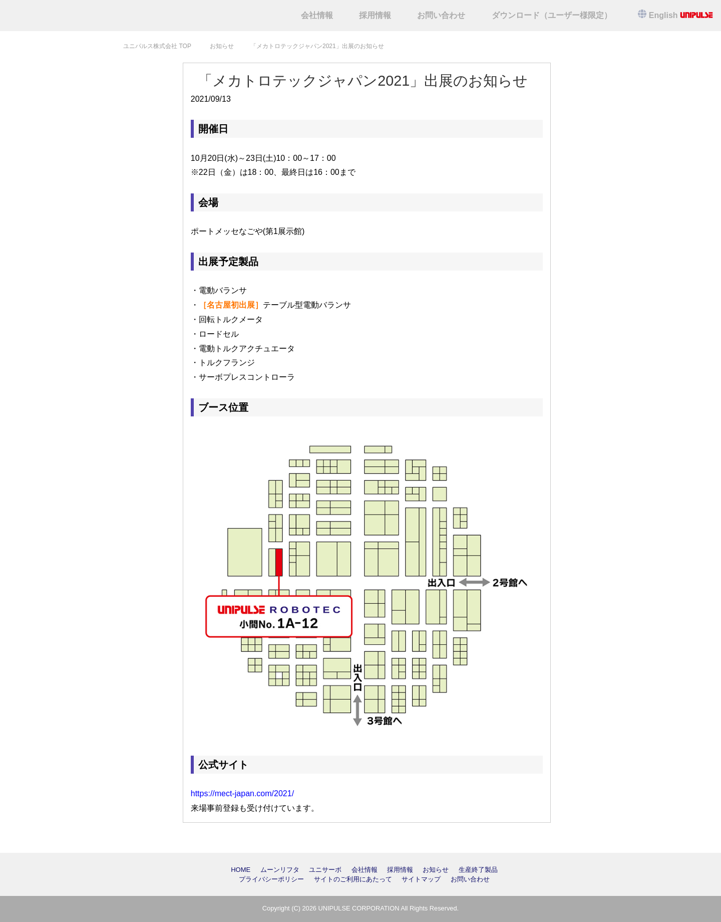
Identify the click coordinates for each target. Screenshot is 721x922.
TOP (157, 46)
